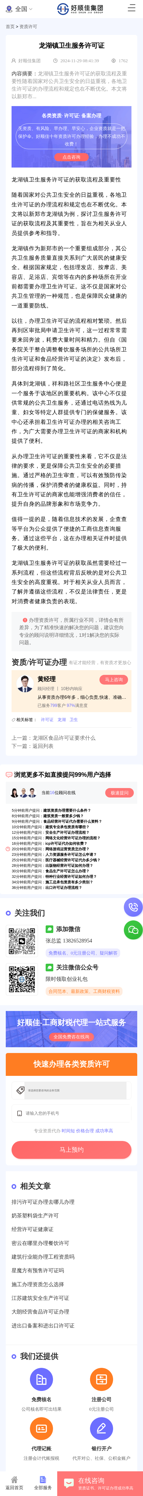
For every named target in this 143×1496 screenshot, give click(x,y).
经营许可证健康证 (33, 1229)
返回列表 (43, 746)
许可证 (47, 719)
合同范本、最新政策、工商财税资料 (84, 991)
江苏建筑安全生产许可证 (40, 1298)
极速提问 (120, 792)
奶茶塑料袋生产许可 (35, 1215)
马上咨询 (114, 679)
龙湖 (61, 719)
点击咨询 (71, 157)
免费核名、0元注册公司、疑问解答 (83, 953)
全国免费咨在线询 (71, 1036)
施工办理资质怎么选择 (38, 1284)
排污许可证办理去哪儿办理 (43, 1202)
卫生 (74, 719)
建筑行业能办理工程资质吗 (43, 1257)
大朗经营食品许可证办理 (40, 1312)
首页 (10, 26)
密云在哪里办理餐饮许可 (40, 1243)
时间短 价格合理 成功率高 (87, 1130)
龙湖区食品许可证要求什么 (64, 738)
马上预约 (72, 1149)
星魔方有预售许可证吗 (38, 1270)
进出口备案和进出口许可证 (43, 1325)
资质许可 (28, 26)
